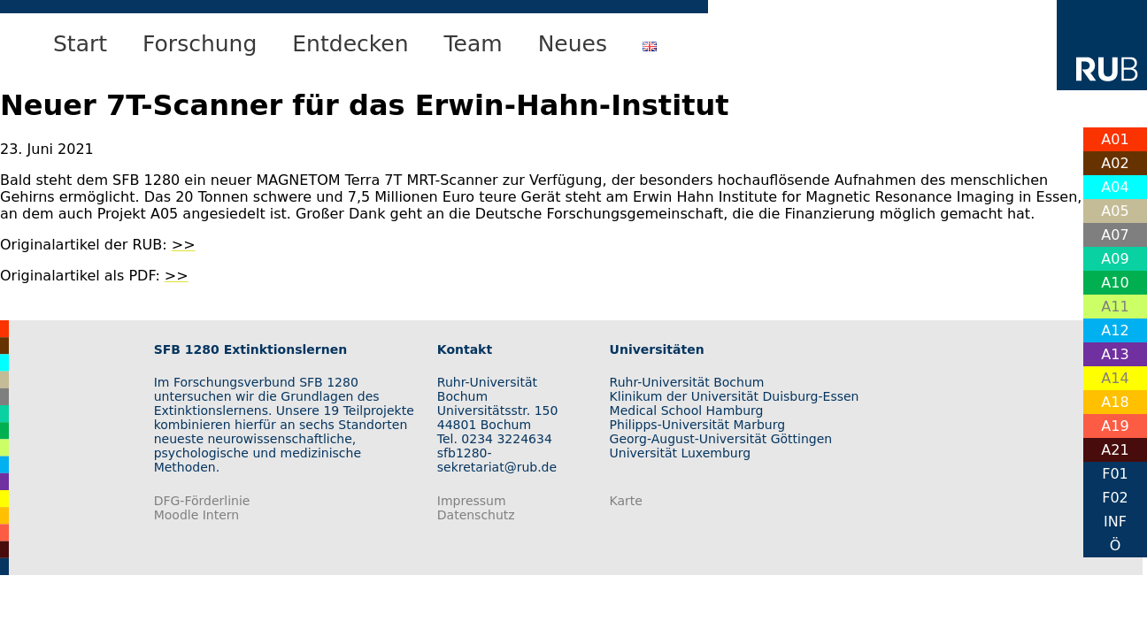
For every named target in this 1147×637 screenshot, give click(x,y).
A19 (1114, 426)
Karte (626, 501)
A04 (1114, 187)
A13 (1114, 354)
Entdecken (350, 44)
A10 (1114, 282)
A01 (1114, 139)
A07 (1114, 234)
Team (473, 44)
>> (184, 244)
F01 (1115, 473)
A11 (1114, 306)
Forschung (199, 44)
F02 (1115, 497)
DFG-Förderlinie (202, 501)
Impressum (471, 501)
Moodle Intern (197, 515)
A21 (1114, 449)
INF (1115, 521)
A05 (1114, 211)
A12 (1114, 330)
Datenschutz (476, 515)
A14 (1114, 378)
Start (80, 44)
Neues (572, 44)
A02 (1114, 163)
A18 (1114, 402)
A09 (1114, 258)
